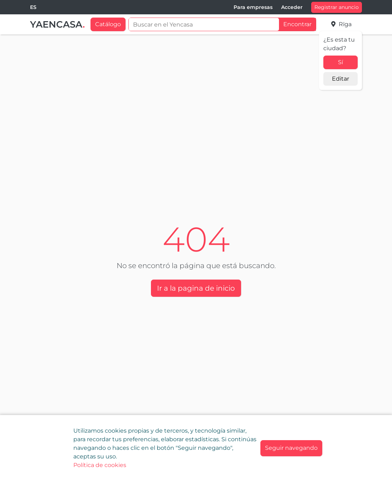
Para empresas (253, 7)
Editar (340, 78)
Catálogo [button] (108, 24)
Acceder (292, 7)
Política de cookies (99, 465)
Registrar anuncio (336, 7)
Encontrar (297, 24)
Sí (340, 62)
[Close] (291, 448)
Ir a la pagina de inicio (196, 288)
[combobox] (33, 7)
